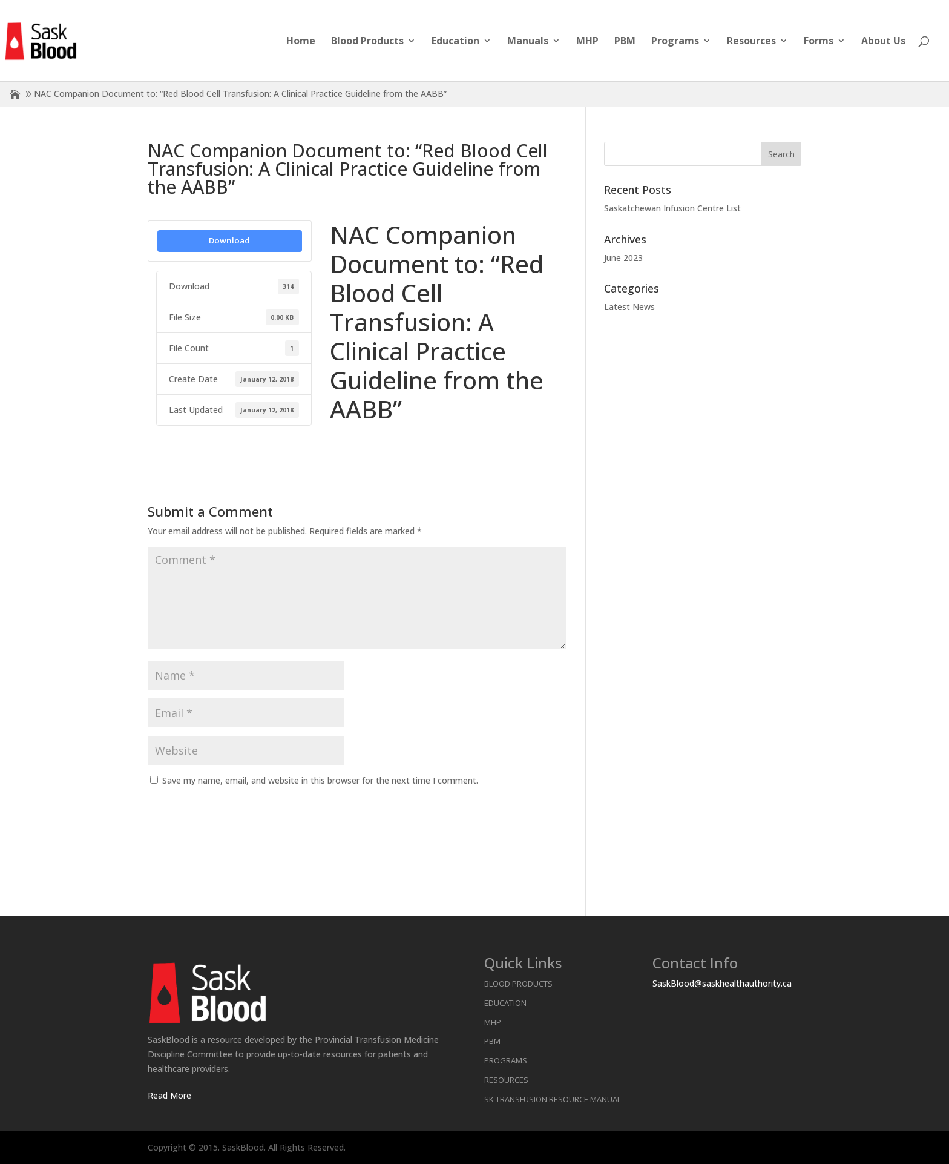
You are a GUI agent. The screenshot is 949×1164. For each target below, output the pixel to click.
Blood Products (367, 41)
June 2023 (623, 257)
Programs (675, 41)
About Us (883, 41)
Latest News (629, 306)
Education (455, 41)
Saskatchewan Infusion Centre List (672, 208)
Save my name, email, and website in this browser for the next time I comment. (320, 780)
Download (229, 240)
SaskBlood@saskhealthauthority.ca (722, 983)
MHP (587, 41)
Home (300, 41)
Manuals (527, 41)
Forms (818, 41)
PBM (624, 41)
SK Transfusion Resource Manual (552, 1099)
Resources (751, 41)
